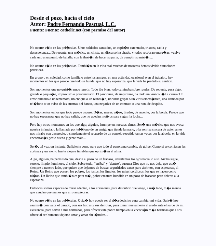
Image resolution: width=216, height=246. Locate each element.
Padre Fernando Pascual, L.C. (81, 24)
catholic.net (71, 29)
